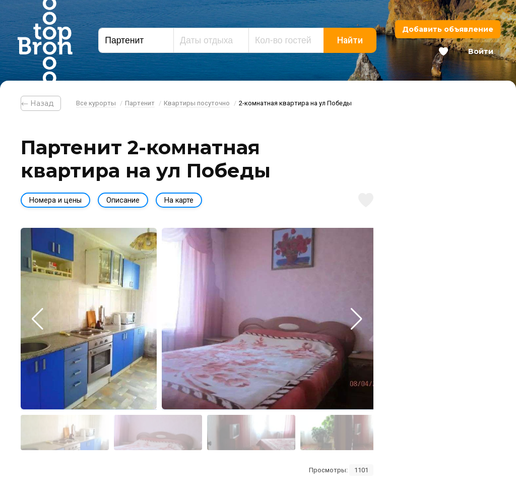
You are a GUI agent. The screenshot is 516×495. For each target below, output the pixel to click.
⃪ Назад (40, 103)
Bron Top (45, 40)
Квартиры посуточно (197, 103)
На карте (179, 200)
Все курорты (96, 103)
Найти (350, 40)
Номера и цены (55, 200)
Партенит (140, 103)
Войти (480, 51)
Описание (123, 200)
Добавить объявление (447, 29)
